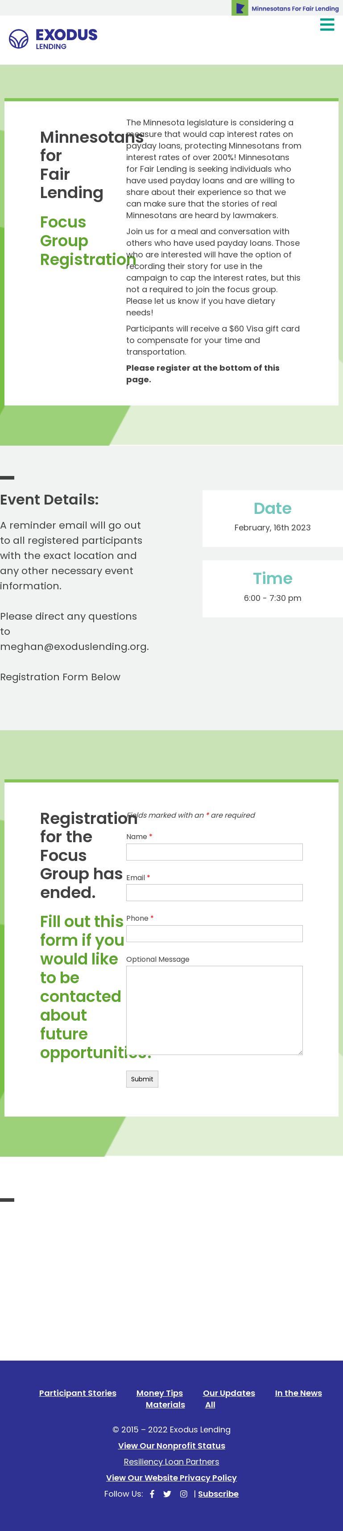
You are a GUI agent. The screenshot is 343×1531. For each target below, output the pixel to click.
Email (138, 878)
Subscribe (218, 1493)
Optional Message (158, 960)
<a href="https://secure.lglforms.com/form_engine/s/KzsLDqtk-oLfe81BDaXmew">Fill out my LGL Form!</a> (171, 1324)
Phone (140, 918)
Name (139, 837)
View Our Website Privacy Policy (171, 1477)
